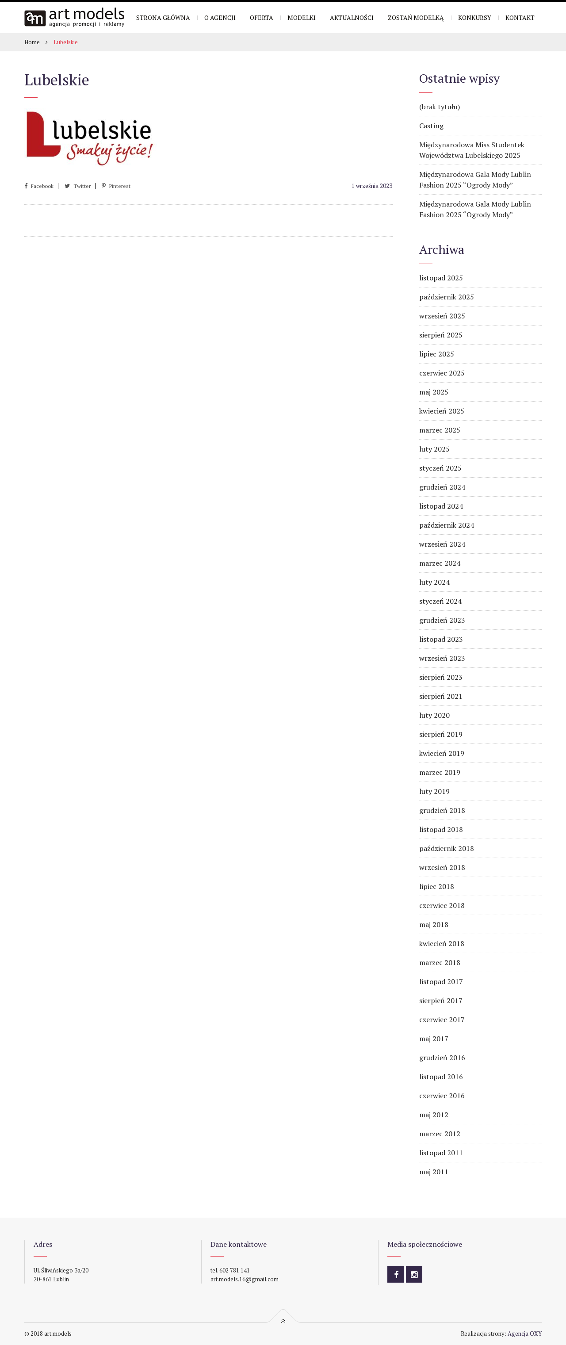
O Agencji (220, 17)
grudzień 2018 (442, 810)
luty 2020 (434, 715)
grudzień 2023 (442, 620)
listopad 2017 (441, 981)
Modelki (301, 17)
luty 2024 (434, 582)
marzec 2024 (439, 563)
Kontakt (520, 17)
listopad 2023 (441, 639)
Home (32, 42)
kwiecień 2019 (441, 753)
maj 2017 (433, 1038)
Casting (431, 125)
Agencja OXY (525, 1333)
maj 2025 (433, 392)
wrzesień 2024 (442, 544)
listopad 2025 (441, 278)
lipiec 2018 (436, 886)
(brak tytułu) (439, 106)
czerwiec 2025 (442, 373)
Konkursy (474, 17)
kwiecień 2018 (441, 943)
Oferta (261, 17)
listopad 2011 (441, 1152)
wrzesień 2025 (442, 316)
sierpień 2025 (441, 335)
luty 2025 (434, 449)
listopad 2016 (441, 1076)
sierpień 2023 (441, 677)
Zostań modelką (416, 17)
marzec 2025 (439, 430)
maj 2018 (433, 924)
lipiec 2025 (436, 354)
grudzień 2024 (442, 487)
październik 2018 (446, 848)
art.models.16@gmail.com (244, 1279)
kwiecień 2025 (441, 411)
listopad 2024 (441, 506)
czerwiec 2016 (442, 1095)
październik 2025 (446, 297)
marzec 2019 (439, 772)
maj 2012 (433, 1114)
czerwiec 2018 (442, 905)
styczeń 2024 (440, 601)
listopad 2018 (441, 829)
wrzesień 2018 (442, 867)
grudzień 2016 (442, 1057)
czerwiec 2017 (442, 1019)
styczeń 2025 (440, 468)
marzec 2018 (439, 962)
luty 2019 (434, 791)
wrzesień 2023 (442, 658)
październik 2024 (446, 525)
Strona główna (163, 17)
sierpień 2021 (441, 696)
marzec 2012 (439, 1133)
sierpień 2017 (441, 1000)
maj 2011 (433, 1171)
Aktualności (352, 17)
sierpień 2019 (441, 734)
